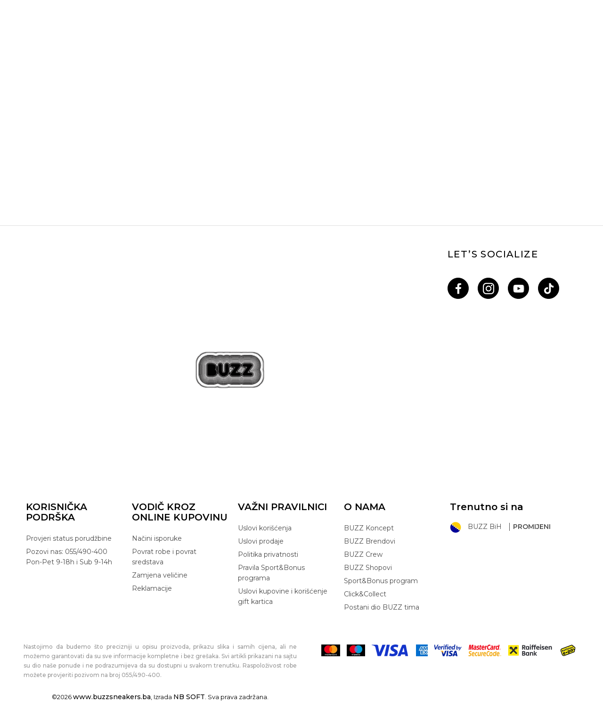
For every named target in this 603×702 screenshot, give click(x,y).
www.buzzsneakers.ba (112, 697)
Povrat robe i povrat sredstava (164, 556)
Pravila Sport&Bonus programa (271, 572)
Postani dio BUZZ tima (381, 607)
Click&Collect (365, 594)
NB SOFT (189, 697)
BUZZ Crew (363, 554)
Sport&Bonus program (381, 581)
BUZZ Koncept (369, 528)
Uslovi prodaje (261, 541)
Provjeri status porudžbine (69, 538)
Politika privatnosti (268, 554)
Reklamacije (152, 588)
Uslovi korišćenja (265, 528)
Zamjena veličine (159, 575)
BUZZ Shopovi (368, 567)
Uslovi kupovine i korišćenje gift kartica (282, 596)
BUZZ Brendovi (369, 541)
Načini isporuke (157, 538)
